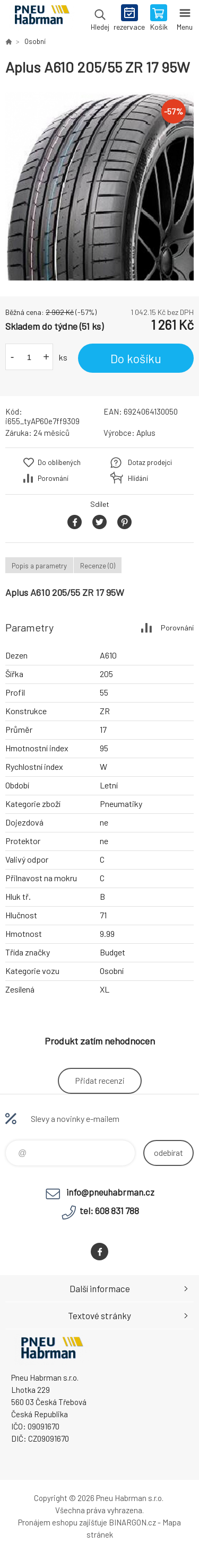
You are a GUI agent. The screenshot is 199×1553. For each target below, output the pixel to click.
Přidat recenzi (100, 1080)
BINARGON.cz (132, 1522)
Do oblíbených (59, 462)
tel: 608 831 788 (109, 1210)
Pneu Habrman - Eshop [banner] (41, 18)
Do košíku (135, 358)
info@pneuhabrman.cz (110, 1192)
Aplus (145, 432)
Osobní (35, 41)
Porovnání (53, 478)
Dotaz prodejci (150, 462)
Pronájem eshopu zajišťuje (62, 1522)
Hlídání (138, 478)
